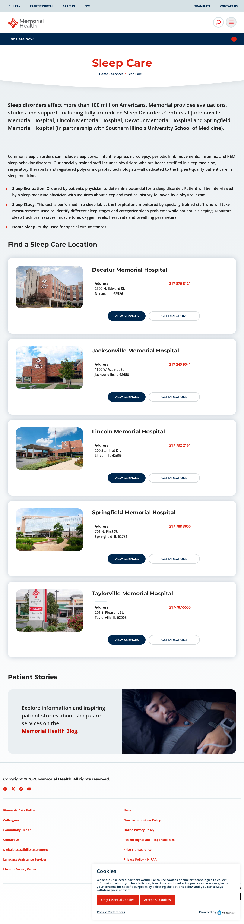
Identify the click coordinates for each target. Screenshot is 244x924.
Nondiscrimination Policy (142, 820)
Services (117, 74)
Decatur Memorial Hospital (129, 270)
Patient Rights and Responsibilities (149, 840)
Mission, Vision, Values (20, 869)
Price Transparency (138, 850)
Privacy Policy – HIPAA (140, 859)
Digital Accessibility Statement (25, 850)
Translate (202, 6)
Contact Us (229, 6)
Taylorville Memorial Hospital (132, 593)
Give (87, 6)
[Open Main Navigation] (231, 22)
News (128, 810)
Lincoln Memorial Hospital (128, 431)
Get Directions (174, 316)
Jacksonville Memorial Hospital (135, 350)
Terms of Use (133, 869)
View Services (127, 316)
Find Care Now (20, 39)
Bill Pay (14, 6)
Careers (69, 6)
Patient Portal (41, 6)
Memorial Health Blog (49, 730)
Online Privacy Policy (139, 830)
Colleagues (11, 820)
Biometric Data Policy (19, 810)
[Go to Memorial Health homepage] (26, 24)
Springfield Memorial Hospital (133, 512)
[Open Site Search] (218, 22)
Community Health (17, 830)
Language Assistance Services (25, 859)
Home (103, 74)
